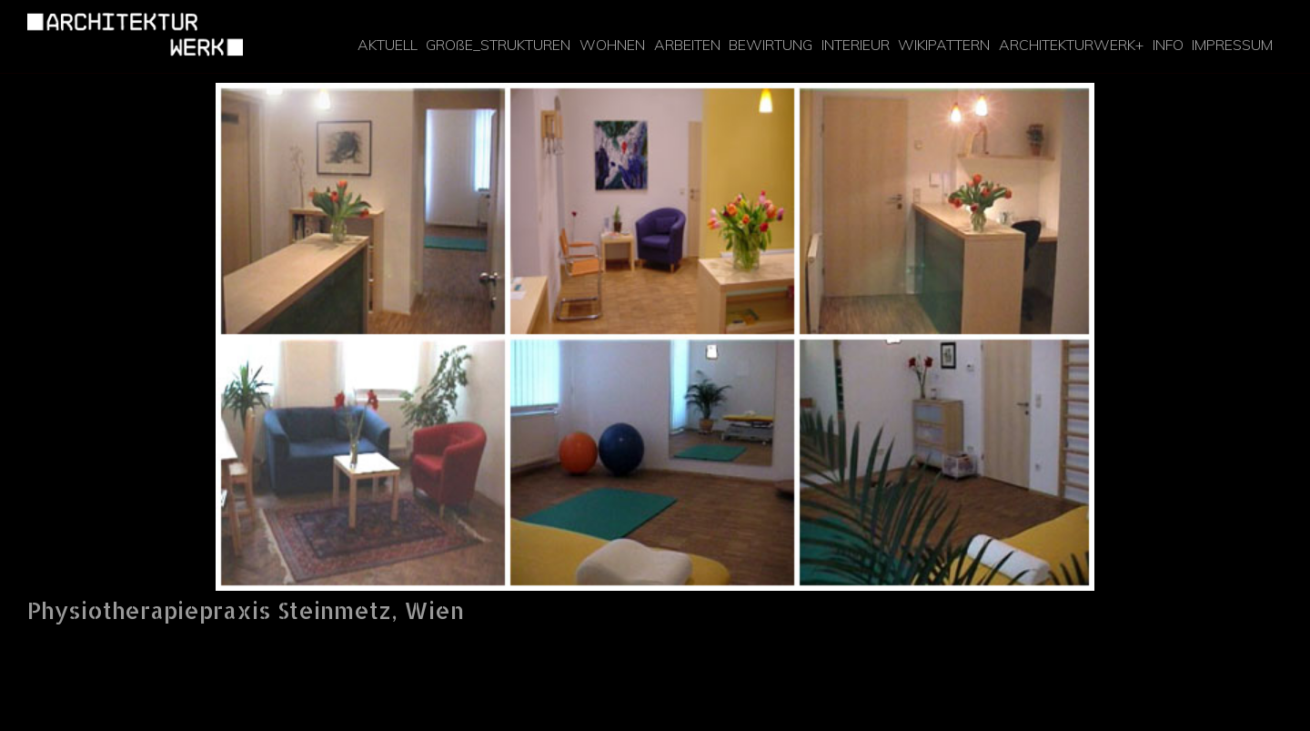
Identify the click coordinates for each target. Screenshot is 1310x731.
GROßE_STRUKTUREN (498, 45)
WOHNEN (612, 45)
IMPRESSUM (1232, 45)
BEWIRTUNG (770, 45)
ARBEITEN (687, 45)
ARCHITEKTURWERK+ (1071, 45)
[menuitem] (387, 45)
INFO (1168, 45)
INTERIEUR (855, 45)
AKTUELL (388, 45)
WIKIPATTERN (944, 45)
